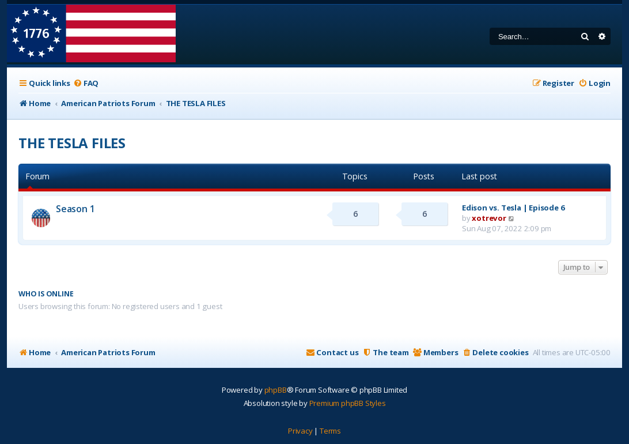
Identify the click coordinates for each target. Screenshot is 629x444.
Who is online (45, 294)
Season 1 (75, 208)
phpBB (275, 390)
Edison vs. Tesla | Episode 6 (513, 207)
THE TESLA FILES (72, 142)
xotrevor (489, 218)
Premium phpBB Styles (347, 403)
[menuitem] (85, 83)
